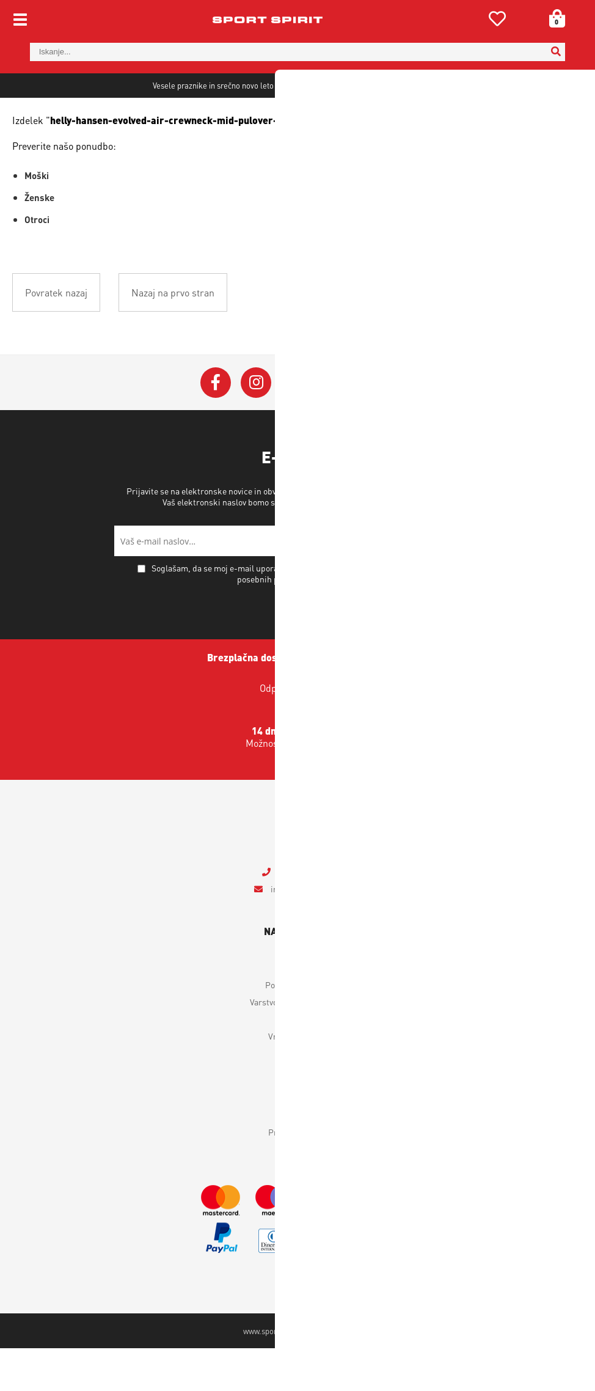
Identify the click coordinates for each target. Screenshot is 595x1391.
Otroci (36, 262)
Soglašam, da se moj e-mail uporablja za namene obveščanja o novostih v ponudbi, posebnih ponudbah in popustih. (304, 616)
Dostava (297, 1061)
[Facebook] (215, 425)
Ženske (39, 240)
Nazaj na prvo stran (172, 335)
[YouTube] (336, 425)
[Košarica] (553, 18)
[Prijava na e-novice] (465, 583)
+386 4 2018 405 (305, 914)
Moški (36, 218)
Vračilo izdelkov (297, 1078)
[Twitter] (296, 425)
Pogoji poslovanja (297, 1027)
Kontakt (298, 1157)
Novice (297, 1191)
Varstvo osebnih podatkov (382, 544)
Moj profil (297, 1010)
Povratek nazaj (56, 335)
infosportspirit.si (305, 931)
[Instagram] (256, 425)
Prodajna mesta (297, 1174)
